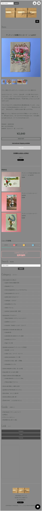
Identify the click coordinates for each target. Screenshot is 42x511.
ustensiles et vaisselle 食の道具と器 (12, 329)
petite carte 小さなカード (11, 297)
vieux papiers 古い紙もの (9, 280)
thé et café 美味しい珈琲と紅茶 (11, 386)
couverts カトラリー (10, 339)
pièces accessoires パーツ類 (12, 357)
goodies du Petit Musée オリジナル (12, 389)
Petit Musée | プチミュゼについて (12, 412)
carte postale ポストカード (12, 293)
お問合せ (5, 414)
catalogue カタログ (10, 300)
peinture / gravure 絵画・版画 (13, 311)
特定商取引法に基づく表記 (10, 420)
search (16, 3)
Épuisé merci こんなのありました (12, 400)
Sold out (21, 147)
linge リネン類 (9, 343)
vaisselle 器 (8, 332)
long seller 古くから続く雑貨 (10, 372)
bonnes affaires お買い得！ (10, 397)
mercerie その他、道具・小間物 (13, 360)
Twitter (21, 434)
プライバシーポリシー (9, 417)
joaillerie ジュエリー (10, 321)
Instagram (21, 431)
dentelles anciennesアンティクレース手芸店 (15, 347)
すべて (6, 245)
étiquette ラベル (9, 286)
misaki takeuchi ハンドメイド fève (14, 378)
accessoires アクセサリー (10, 315)
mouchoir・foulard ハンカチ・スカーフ (15, 325)
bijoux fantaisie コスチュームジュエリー (15, 318)
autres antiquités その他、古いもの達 (13, 368)
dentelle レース (9, 350)
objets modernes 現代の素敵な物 (11, 375)
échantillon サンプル (10, 304)
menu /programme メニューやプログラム (16, 290)
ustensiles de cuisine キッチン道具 (14, 336)
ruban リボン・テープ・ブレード (14, 353)
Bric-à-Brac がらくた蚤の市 (10, 393)
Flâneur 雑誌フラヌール (11, 382)
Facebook (21, 438)
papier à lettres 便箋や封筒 (12, 282)
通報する (21, 157)
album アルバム (9, 307)
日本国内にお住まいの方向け (21, 153)
